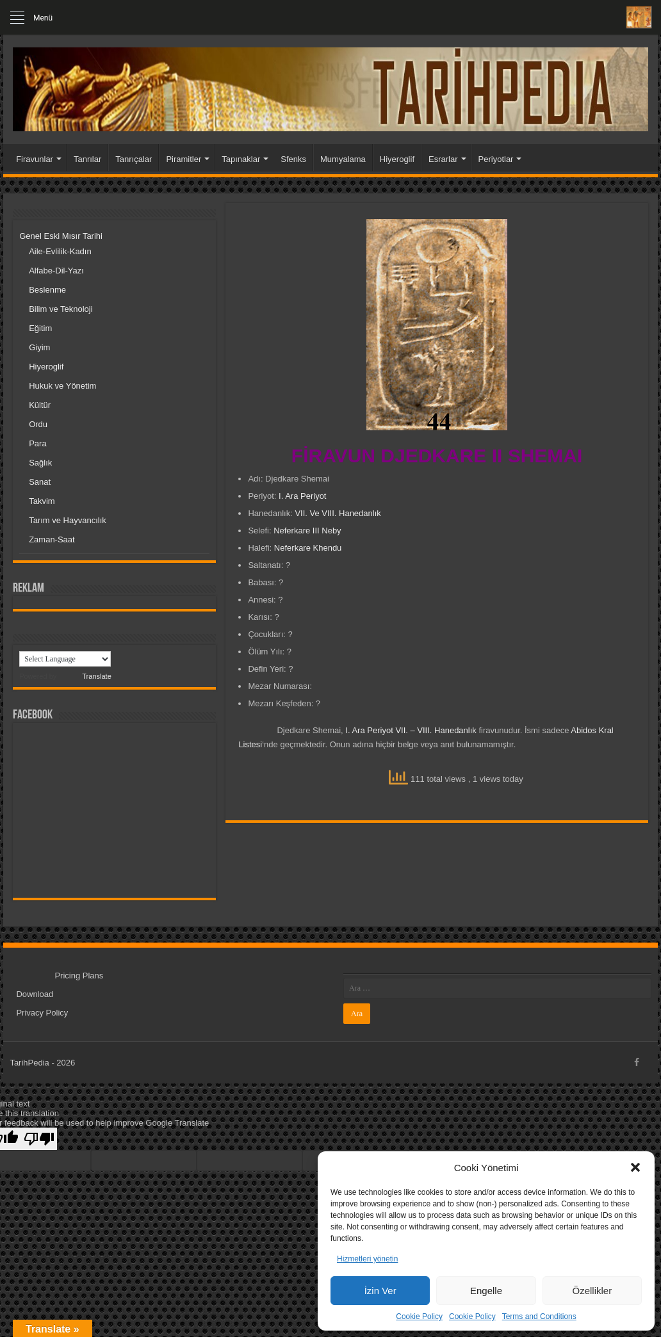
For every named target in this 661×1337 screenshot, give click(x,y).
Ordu (38, 424)
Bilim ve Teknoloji (60, 309)
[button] (635, 1167)
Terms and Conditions (539, 1316)
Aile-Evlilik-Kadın (60, 251)
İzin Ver (380, 1290)
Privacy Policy (42, 1012)
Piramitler (183, 159)
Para (37, 443)
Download (34, 994)
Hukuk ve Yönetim (62, 386)
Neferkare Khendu (308, 548)
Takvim (41, 501)
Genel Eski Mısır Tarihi (60, 236)
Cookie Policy (419, 1316)
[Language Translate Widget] (65, 659)
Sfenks (293, 159)
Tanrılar (87, 159)
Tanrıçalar (133, 159)
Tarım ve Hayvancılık (67, 520)
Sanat (40, 482)
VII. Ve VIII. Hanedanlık (337, 513)
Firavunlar (34, 159)
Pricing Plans (78, 975)
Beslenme (47, 290)
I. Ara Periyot (302, 496)
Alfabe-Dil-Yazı (56, 270)
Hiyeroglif (397, 159)
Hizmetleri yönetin (367, 1258)
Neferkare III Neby (307, 530)
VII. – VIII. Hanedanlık (435, 730)
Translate (84, 676)
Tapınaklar (241, 159)
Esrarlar (443, 159)
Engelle (486, 1290)
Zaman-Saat (52, 539)
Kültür (40, 405)
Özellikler (592, 1290)
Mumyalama (343, 159)
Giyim (39, 347)
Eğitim (40, 328)
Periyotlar (496, 159)
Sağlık (40, 462)
